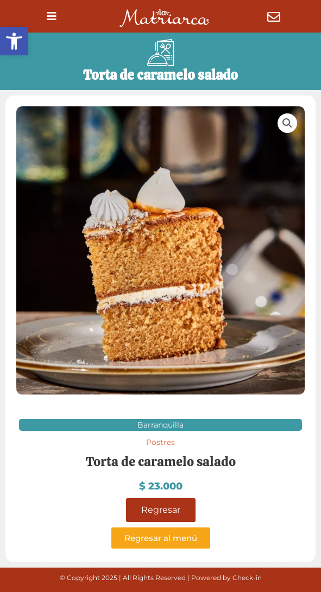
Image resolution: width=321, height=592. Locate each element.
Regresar (160, 510)
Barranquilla (160, 425)
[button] (14, 41)
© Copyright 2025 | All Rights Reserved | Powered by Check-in (161, 578)
